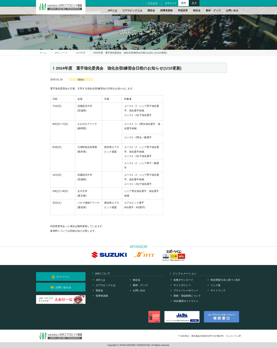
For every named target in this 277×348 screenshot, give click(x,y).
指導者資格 (166, 10)
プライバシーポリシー (185, 290)
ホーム (43, 52)
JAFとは (112, 10)
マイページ (62, 276)
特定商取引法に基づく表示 (225, 279)
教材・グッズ (213, 10)
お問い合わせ (63, 287)
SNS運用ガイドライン (185, 301)
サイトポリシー (182, 285)
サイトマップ (218, 290)
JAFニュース (61, 52)
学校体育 (183, 10)
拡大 (194, 3)
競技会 (151, 10)
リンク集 (215, 285)
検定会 (197, 10)
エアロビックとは (132, 10)
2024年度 (80, 52)
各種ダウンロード (183, 279)
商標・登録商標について (187, 295)
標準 (183, 3)
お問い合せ (232, 10)
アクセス (153, 3)
